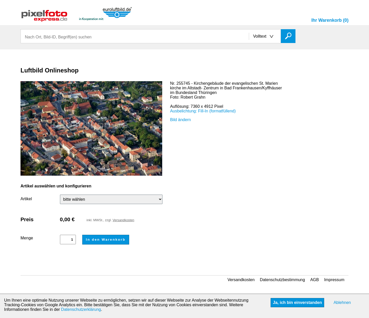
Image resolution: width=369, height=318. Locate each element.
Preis (27, 219)
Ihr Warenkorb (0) (329, 20)
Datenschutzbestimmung (282, 280)
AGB (314, 280)
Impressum (334, 280)
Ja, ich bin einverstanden (297, 302)
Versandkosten (123, 220)
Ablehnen (342, 302)
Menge (26, 238)
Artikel (26, 199)
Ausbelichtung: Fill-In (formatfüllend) (203, 111)
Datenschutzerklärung (81, 309)
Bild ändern (180, 120)
